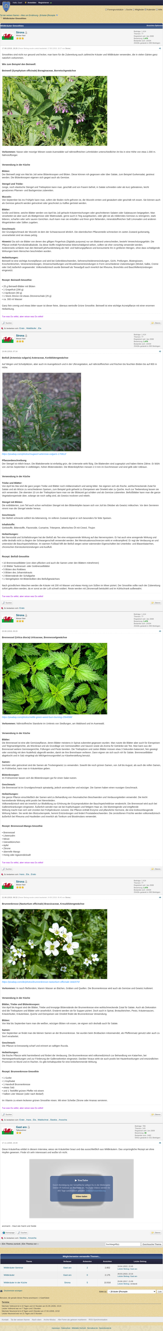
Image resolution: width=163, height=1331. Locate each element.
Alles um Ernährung (29, 15)
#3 (160, 631)
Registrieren (43, 3)
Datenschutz (66, 1328)
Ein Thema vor (29, 1244)
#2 (160, 351)
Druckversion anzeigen (13, 1291)
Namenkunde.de (105, 1328)
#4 (160, 897)
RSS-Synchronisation (98, 1320)
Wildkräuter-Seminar (13, 1267)
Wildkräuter (9, 1275)
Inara (21, 874)
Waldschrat (43, 1120)
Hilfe (159, 9)
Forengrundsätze (114, 9)
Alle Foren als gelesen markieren (72, 1320)
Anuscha (63, 1120)
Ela (39, 328)
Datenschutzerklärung (96, 1191)
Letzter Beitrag (123, 1269)
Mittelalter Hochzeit (79, 1328)
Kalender (150, 9)
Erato (22, 328)
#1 (160, 48)
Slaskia (53, 1120)
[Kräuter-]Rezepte (47, 15)
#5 (160, 1143)
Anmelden (32, 3)
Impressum (56, 1328)
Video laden (81, 1196)
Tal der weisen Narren (9, 15)
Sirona (20, 32)
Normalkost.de (92, 1328)
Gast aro (21, 1127)
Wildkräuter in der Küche (15, 1282)
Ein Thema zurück (11, 1244)
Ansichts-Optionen (155, 25)
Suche (128, 9)
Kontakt (5, 1320)
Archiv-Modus (50, 1320)
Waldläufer (31, 328)
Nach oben (36, 1320)
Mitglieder (138, 9)
